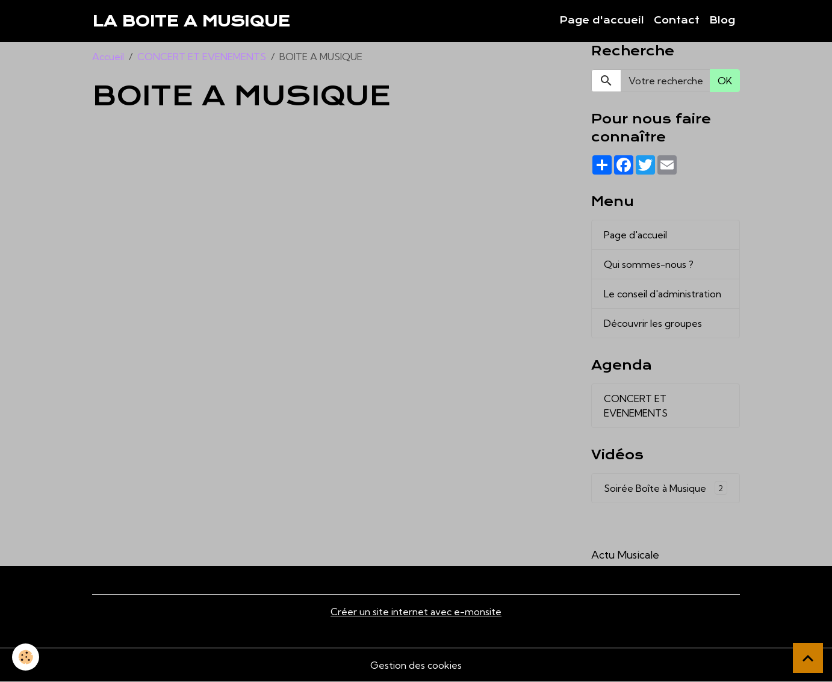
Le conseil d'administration (662, 294)
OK (725, 81)
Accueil (108, 57)
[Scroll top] (808, 658)
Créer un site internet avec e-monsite (416, 612)
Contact (677, 20)
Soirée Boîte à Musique (665, 488)
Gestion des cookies (416, 665)
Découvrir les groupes (653, 323)
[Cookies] (25, 657)
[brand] (191, 21)
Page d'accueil (601, 20)
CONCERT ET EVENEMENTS (201, 57)
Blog (722, 20)
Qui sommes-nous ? (649, 264)
